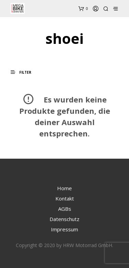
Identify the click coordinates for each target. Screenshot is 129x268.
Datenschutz (64, 219)
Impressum (64, 229)
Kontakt (64, 198)
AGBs (64, 208)
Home (64, 188)
